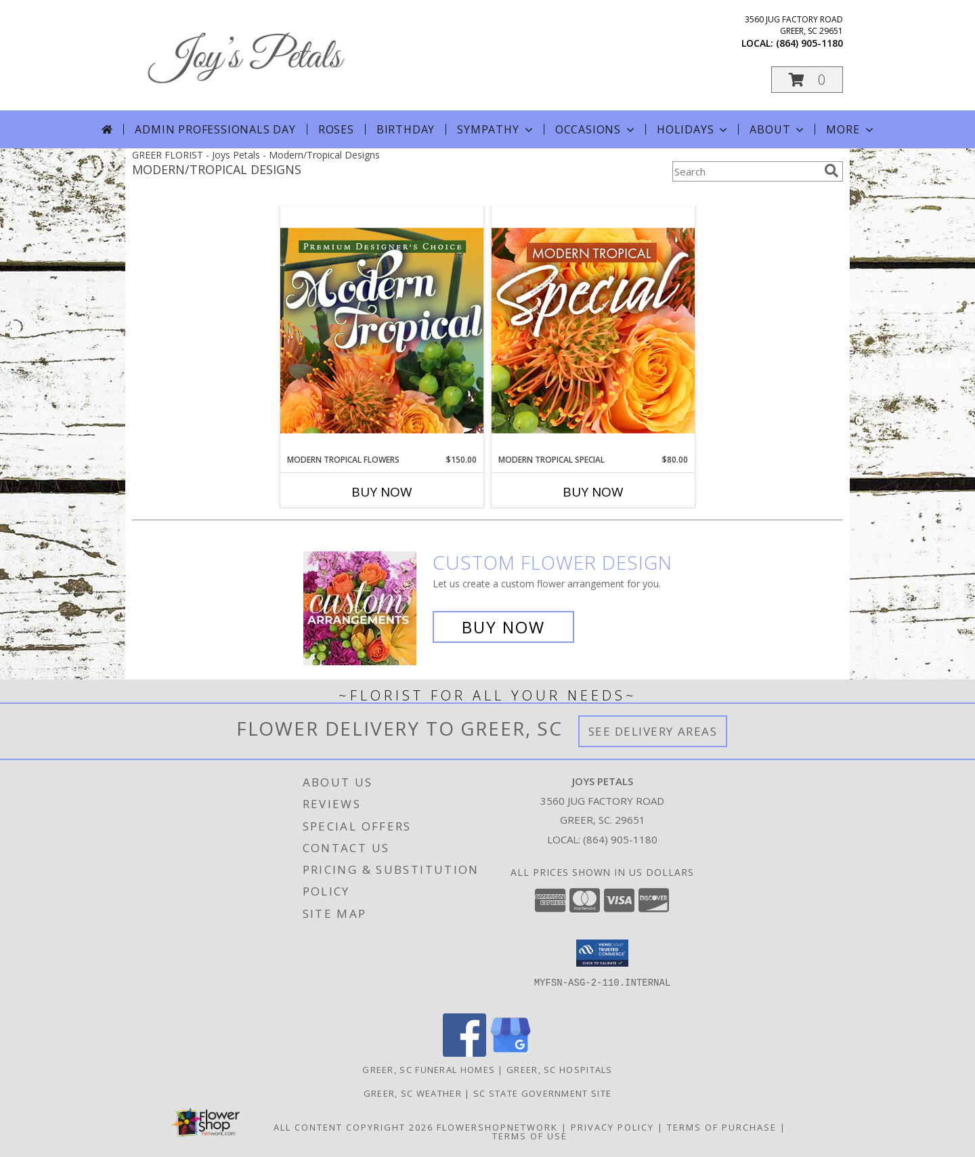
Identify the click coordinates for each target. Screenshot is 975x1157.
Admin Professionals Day (215, 129)
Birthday (405, 129)
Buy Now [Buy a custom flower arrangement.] (503, 627)
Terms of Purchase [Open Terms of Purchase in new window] (722, 1127)
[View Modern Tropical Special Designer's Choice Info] (593, 330)
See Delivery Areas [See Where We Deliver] (653, 731)
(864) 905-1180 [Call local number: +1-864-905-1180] (809, 43)
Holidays (693, 129)
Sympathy (496, 129)
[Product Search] (745, 171)
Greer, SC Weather (413, 1093)
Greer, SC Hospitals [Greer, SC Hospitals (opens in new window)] (559, 1070)
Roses (336, 129)
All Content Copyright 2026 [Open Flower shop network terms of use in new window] (353, 1127)
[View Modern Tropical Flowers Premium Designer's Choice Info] (381, 330)
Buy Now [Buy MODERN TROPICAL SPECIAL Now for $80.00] (593, 492)
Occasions (596, 129)
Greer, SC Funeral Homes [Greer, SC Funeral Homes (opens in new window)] (428, 1070)
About (778, 129)
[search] (831, 170)
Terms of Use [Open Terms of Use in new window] (529, 1136)
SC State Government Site (542, 1093)
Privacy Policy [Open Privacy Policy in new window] (612, 1127)
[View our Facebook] (464, 1053)
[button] (807, 79)
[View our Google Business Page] (510, 1053)
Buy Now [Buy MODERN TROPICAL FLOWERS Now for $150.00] (381, 492)
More (850, 129)
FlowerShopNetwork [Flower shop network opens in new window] (497, 1127)
